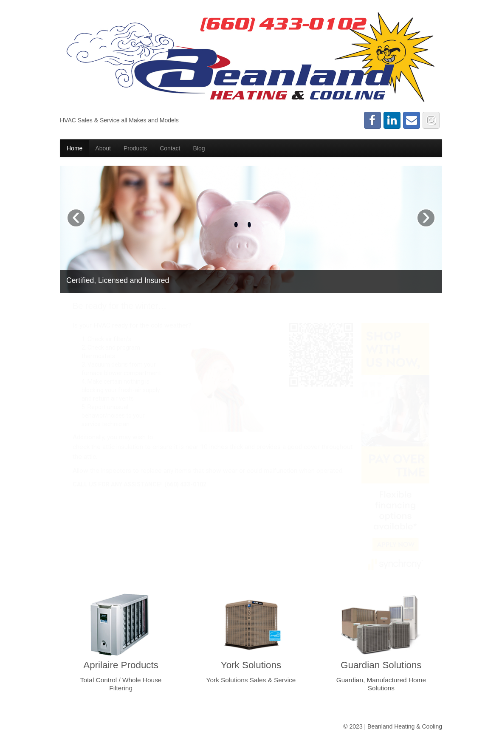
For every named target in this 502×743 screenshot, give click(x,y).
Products (135, 148)
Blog (199, 148)
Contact (170, 148)
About (103, 148)
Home (74, 148)
